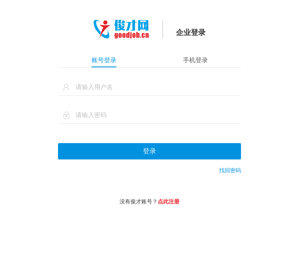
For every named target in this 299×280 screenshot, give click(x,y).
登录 (149, 151)
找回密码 (230, 170)
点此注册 (168, 201)
